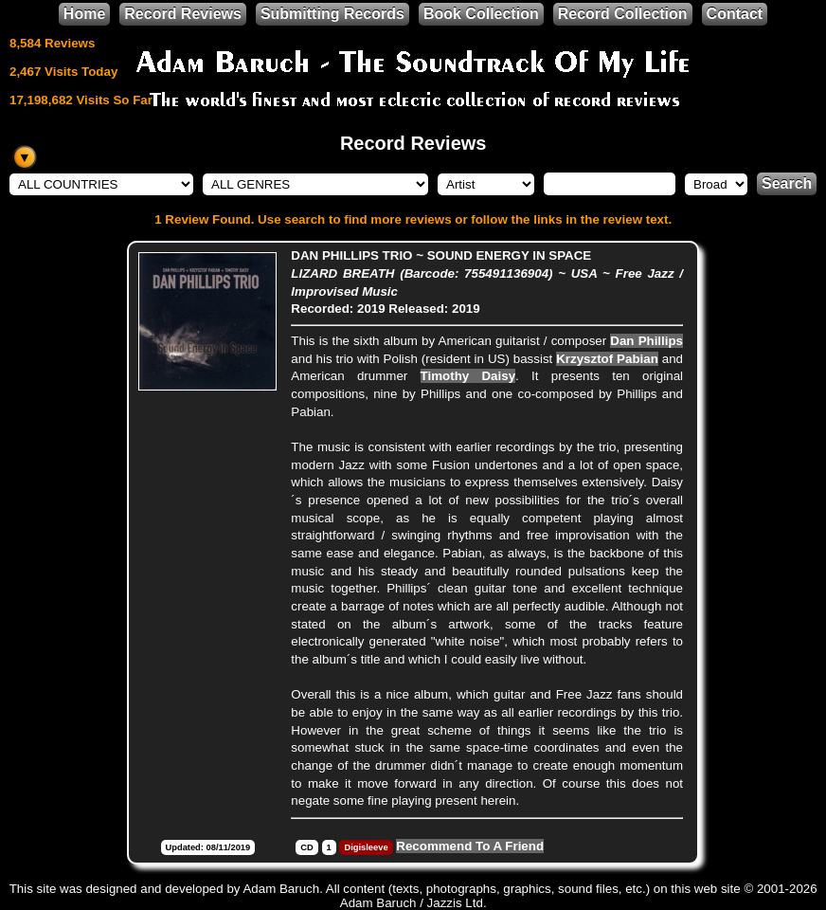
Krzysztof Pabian (607, 359)
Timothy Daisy (468, 376)
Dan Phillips (646, 341)
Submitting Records (332, 14)
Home (84, 14)
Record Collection (623, 14)
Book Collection (481, 14)
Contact (735, 14)
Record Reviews (183, 14)
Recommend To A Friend (470, 846)
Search (787, 183)
